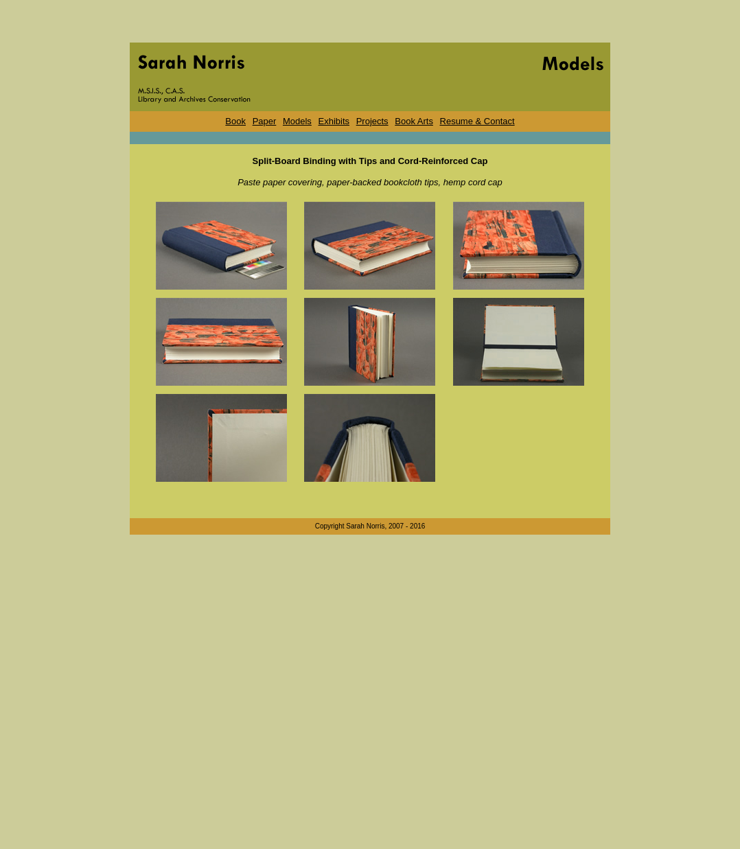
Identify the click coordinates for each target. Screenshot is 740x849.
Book (235, 121)
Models (297, 121)
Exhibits (334, 121)
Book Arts (414, 121)
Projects (372, 121)
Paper (265, 121)
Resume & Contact (477, 121)
